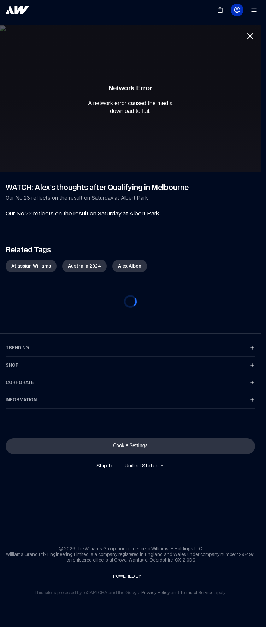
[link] (18, 10)
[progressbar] (130, 295)
